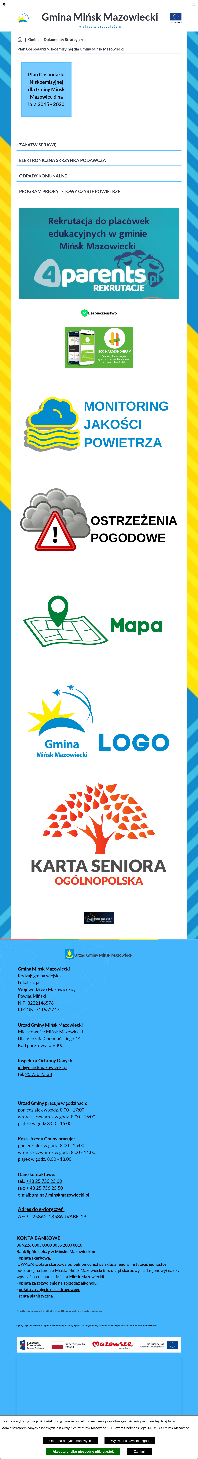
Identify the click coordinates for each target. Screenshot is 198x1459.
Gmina (34, 39)
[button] (99, 1351)
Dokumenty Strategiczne (65, 39)
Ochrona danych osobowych (70, 1441)
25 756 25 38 (38, 1074)
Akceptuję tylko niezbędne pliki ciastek (83, 1451)
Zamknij (139, 1451)
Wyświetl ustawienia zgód (130, 1441)
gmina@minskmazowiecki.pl (60, 1194)
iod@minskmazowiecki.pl (42, 1067)
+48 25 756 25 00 (44, 1181)
